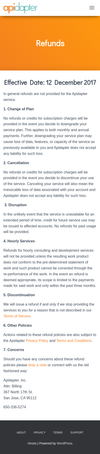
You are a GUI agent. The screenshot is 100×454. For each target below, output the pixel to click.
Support (76, 432)
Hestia (32, 443)
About (21, 432)
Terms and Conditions (74, 341)
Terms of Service (16, 316)
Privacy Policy (37, 341)
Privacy (39, 432)
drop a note (37, 365)
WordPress (64, 443)
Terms (58, 432)
